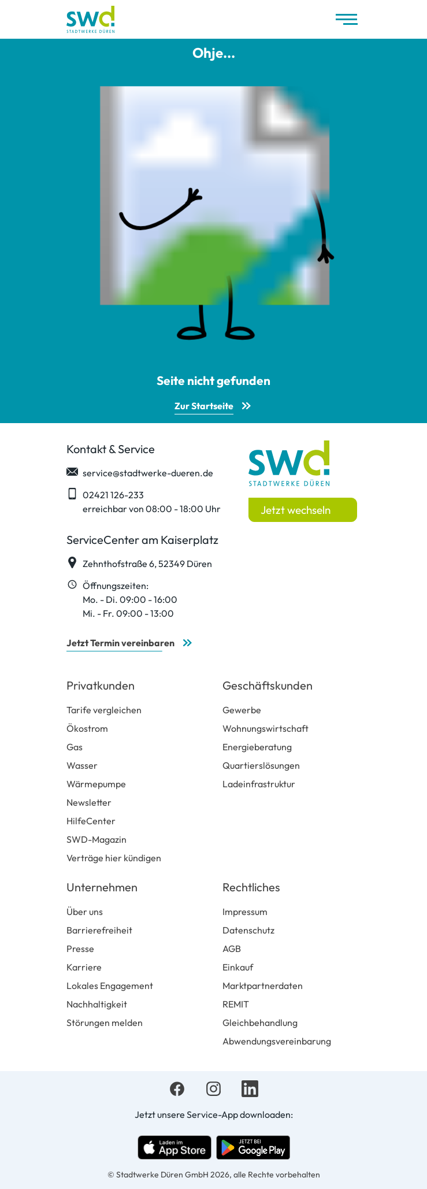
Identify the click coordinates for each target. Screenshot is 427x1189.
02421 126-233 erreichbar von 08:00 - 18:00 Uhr (143, 501)
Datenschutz (248, 930)
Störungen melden (104, 1022)
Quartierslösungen (261, 765)
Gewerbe (241, 710)
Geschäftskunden (267, 685)
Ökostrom (87, 728)
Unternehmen (102, 887)
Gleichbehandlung (260, 1022)
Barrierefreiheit (99, 930)
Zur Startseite (203, 406)
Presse (80, 948)
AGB (231, 948)
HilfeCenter (91, 821)
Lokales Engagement (109, 985)
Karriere (84, 967)
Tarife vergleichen (104, 710)
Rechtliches (251, 887)
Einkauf (237, 967)
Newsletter (89, 802)
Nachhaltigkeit (96, 1004)
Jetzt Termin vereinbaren (120, 643)
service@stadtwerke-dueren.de (139, 472)
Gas (74, 747)
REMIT (235, 1004)
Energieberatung (257, 747)
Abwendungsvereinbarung (276, 1041)
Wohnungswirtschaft (265, 728)
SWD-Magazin (96, 839)
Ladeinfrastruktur (258, 784)
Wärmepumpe (96, 784)
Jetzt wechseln (296, 510)
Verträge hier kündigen (113, 858)
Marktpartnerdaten (262, 985)
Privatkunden (100, 685)
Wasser (82, 765)
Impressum (245, 911)
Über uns (84, 911)
